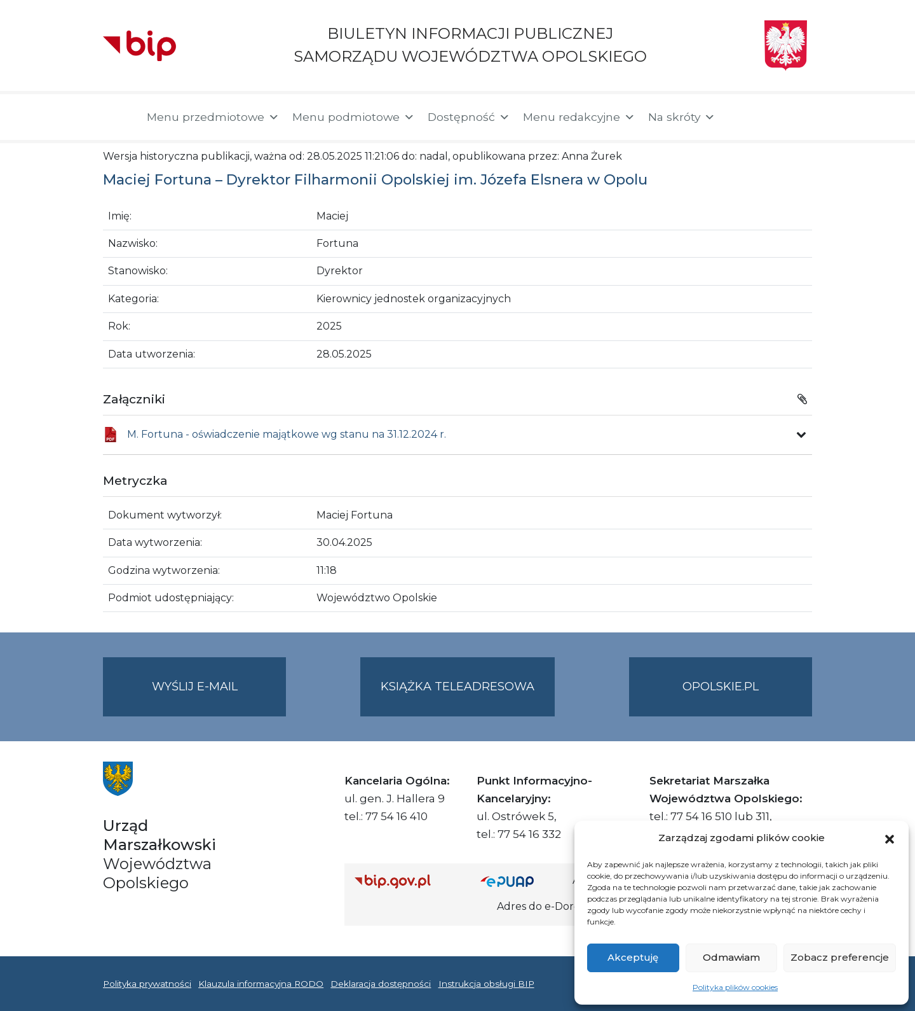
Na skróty (681, 117)
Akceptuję (632, 957)
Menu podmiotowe (353, 117)
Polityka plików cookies (735, 987)
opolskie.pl (720, 687)
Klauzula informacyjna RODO (260, 984)
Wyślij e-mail (219, 697)
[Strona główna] (118, 117)
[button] (889, 838)
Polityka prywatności (147, 984)
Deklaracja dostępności (380, 984)
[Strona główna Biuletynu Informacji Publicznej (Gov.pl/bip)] (407, 880)
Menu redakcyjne (579, 117)
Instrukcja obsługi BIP (486, 984)
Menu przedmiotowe (213, 117)
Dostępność (469, 117)
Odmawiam (731, 957)
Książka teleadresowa (457, 687)
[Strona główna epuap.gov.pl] (521, 880)
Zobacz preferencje (839, 957)
